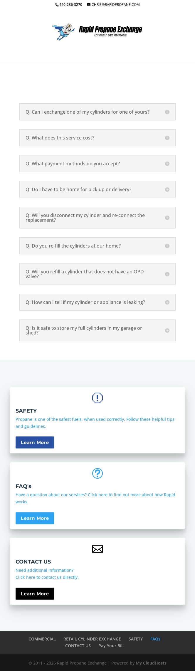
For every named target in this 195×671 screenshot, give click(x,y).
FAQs (155, 639)
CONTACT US (78, 645)
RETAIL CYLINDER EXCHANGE (92, 639)
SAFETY (136, 639)
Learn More (35, 452)
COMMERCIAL (42, 639)
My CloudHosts (151, 663)
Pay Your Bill (111, 645)
